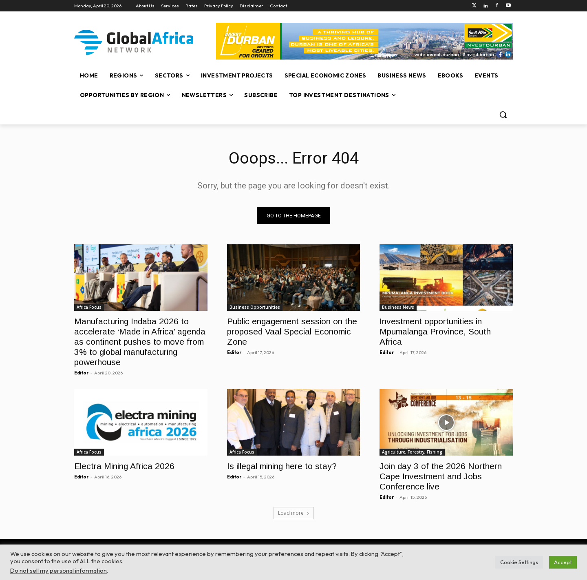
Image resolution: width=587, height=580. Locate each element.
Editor (81, 373)
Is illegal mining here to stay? (282, 466)
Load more (293, 513)
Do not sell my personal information (58, 570)
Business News (398, 307)
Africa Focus (89, 307)
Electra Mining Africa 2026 (124, 466)
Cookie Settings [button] (519, 562)
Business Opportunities (255, 307)
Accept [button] (563, 562)
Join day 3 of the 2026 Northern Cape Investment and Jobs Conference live (441, 476)
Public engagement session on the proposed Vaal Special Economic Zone (292, 331)
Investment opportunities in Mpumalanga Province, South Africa (435, 331)
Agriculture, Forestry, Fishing (412, 452)
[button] (503, 114)
